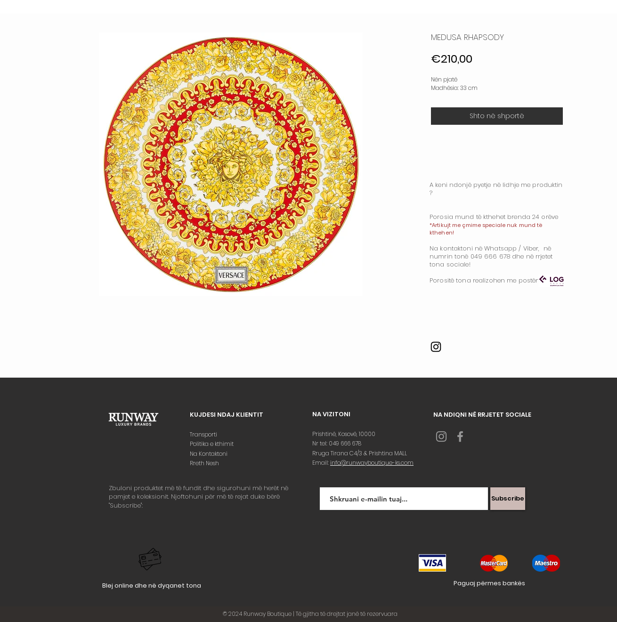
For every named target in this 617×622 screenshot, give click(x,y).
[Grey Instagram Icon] (441, 436)
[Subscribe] (507, 498)
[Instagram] (436, 347)
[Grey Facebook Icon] (460, 436)
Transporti (204, 434)
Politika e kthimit (212, 444)
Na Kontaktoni (209, 454)
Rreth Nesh (205, 463)
